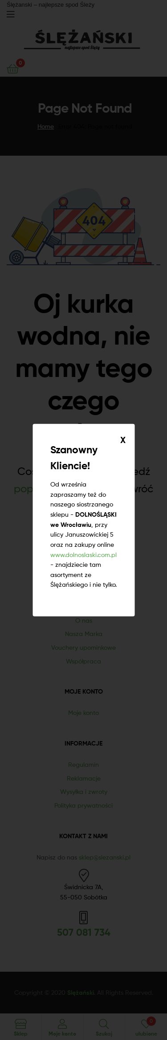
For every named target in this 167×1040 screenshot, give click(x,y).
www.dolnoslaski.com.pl (83, 554)
